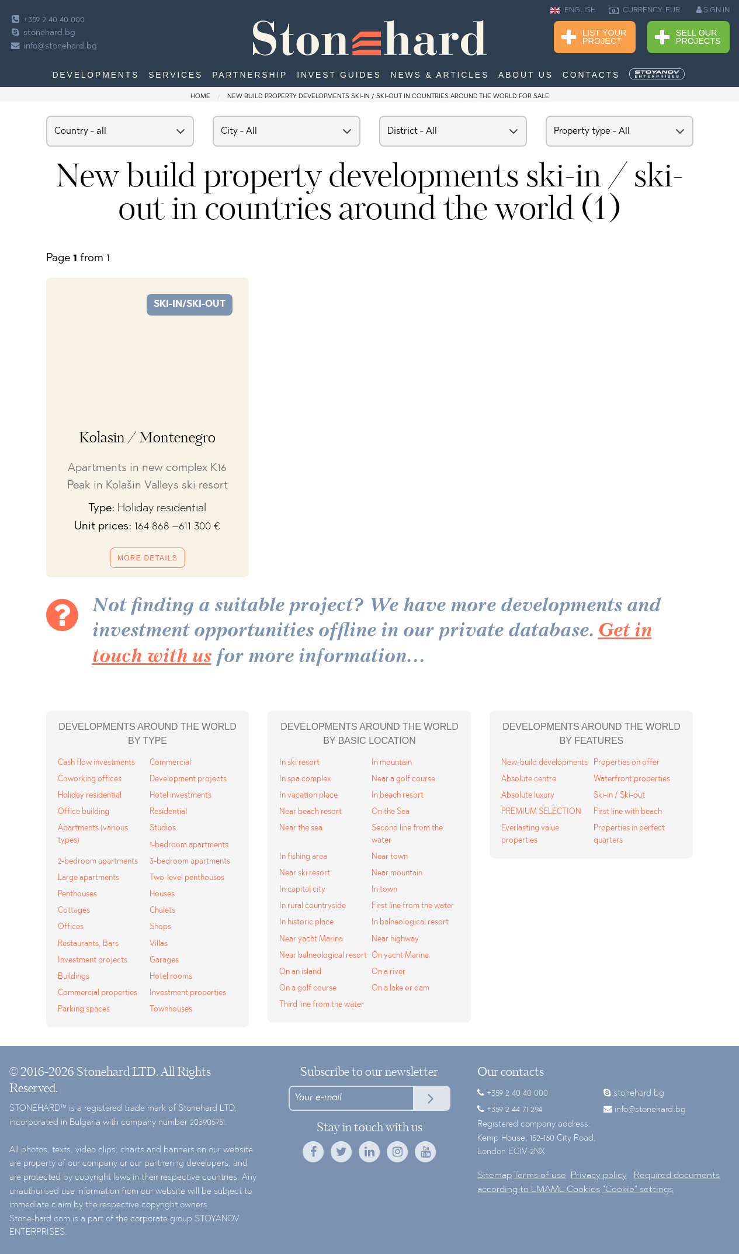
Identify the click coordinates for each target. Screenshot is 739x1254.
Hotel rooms (171, 977)
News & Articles (440, 74)
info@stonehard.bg (53, 46)
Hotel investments (180, 795)
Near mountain (397, 873)
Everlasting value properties (530, 834)
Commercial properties (97, 993)
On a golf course (307, 988)
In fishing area (303, 857)
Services (175, 74)
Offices (71, 927)
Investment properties (188, 993)
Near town (390, 857)
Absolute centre (528, 779)
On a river (388, 972)
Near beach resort (310, 812)
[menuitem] (657, 74)
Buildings (73, 977)
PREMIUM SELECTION (541, 812)
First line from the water (413, 906)
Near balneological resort (323, 955)
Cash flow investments (96, 763)
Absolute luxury (527, 795)
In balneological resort (410, 922)
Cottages (74, 910)
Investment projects (92, 960)
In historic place (306, 922)
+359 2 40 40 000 (47, 20)
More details (147, 558)
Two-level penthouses (187, 878)
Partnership (249, 74)
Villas (159, 944)
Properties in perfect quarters (629, 834)
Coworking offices (90, 779)
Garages (164, 960)
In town (384, 889)
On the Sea (391, 812)
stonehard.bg (42, 33)
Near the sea (300, 828)
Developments (95, 74)
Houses (162, 894)
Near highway (395, 939)
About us (525, 74)
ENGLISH (573, 10)
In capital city (302, 889)
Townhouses (171, 1009)
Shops (160, 927)
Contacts (591, 74)
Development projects (188, 779)
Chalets (162, 910)
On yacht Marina (400, 955)
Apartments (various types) (93, 834)
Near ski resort (304, 873)
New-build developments (544, 763)
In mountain (392, 763)
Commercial (170, 763)
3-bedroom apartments (190, 861)
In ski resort (299, 763)
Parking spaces (84, 1009)
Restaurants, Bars (88, 944)
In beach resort (398, 795)
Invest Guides (339, 74)
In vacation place (308, 795)
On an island (300, 972)
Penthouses (77, 894)
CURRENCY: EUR (644, 10)
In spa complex (305, 779)
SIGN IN (713, 10)
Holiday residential (90, 795)
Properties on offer (627, 763)
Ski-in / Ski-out (619, 795)
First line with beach (628, 812)
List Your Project (593, 37)
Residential (168, 812)
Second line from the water (407, 834)
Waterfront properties (632, 779)
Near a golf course (403, 779)
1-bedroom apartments (189, 845)
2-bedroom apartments (98, 861)
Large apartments (88, 878)
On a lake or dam (400, 988)
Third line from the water (321, 1005)
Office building (83, 812)
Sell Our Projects (688, 37)
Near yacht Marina (311, 939)
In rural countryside (312, 906)
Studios (163, 828)
